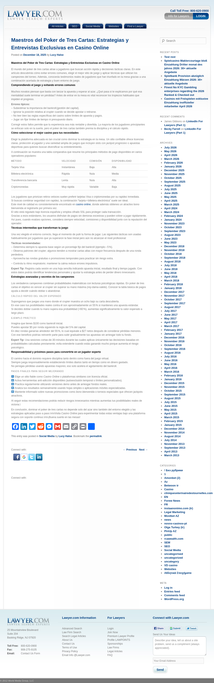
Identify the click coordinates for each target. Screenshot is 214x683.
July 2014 (170, 440)
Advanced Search (72, 628)
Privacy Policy (70, 651)
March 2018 (171, 280)
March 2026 (171, 158)
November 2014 (174, 432)
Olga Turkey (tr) (174, 527)
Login (200, 16)
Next (143, 449)
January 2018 (172, 288)
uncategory (171, 561)
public (168, 534)
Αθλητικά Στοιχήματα (177, 572)
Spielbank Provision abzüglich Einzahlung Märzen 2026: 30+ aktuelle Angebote (184, 79)
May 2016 (170, 364)
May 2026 (170, 151)
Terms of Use (69, 647)
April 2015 (170, 413)
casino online (83, 204)
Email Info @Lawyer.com (76, 655)
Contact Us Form (30, 653)
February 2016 (173, 375)
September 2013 (174, 447)
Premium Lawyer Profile (120, 636)
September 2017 (174, 303)
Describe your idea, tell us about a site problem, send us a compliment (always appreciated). (179, 646)
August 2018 (172, 261)
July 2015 (170, 402)
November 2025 (174, 174)
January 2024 (172, 219)
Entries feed (172, 591)
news (167, 519)
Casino (168, 489)
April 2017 (170, 322)
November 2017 (174, 295)
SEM (167, 542)
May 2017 (170, 318)
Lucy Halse (57, 54)
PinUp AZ (170, 531)
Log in (168, 587)
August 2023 (172, 234)
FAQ (109, 655)
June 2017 (170, 314)
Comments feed (174, 595)
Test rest (169, 56)
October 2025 (172, 177)
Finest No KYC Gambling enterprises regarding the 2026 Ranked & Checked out (184, 91)
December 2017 (174, 291)
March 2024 (171, 212)
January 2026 (172, 166)
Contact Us (68, 643)
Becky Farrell (172, 129)
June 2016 (170, 360)
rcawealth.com (173, 538)
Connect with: (19, 477)
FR (166, 504)
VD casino (170, 565)
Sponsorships (115, 643)
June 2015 (170, 405)
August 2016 (172, 352)
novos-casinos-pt (175, 523)
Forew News (172, 500)
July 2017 (170, 310)
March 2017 (171, 326)
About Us (67, 639)
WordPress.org (174, 599)
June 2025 (170, 193)
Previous (130, 449)
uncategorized (173, 557)
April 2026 (170, 155)
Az (166, 481)
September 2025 (174, 181)
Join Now (112, 632)
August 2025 (172, 185)
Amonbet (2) (172, 477)
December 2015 (174, 383)
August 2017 (172, 307)
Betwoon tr (171, 485)
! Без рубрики (173, 470)
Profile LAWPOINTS (118, 639)
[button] (17, 459)
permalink (96, 436)
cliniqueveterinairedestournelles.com (188, 493)
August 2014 (172, 436)
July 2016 (170, 356)
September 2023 (174, 231)
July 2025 (170, 189)
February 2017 (173, 329)
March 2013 (171, 455)
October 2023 (172, 227)
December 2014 (174, 428)
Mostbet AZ (171, 515)
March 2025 (171, 204)
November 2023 (174, 223)
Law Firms (113, 647)
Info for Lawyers (178, 16)
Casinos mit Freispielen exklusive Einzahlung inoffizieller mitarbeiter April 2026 (186, 102)
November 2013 (174, 443)
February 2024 (173, 215)
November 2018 (174, 250)
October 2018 (172, 253)
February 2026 (173, 162)
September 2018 (174, 257)
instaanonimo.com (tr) (178, 508)
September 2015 (174, 394)
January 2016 (172, 379)
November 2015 (174, 386)
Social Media (47, 436)
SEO (167, 546)
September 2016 (174, 348)
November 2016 (174, 341)
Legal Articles (114, 651)
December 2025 (174, 170)
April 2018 (170, 276)
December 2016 (174, 337)
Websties (170, 569)
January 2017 (172, 333)
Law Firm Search (71, 632)
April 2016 (170, 367)
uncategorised (173, 553)
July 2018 (170, 265)
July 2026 (170, 147)
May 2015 (170, 409)
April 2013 (170, 451)
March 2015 (171, 417)
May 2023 (170, 242)
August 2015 (172, 398)
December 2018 (174, 246)
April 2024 (170, 208)
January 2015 (172, 424)
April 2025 (170, 200)
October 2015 (172, 390)
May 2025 (170, 196)
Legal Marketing (174, 512)
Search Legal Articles (74, 636)
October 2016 (172, 345)
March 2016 (171, 371)
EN (166, 496)
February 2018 (173, 284)
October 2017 (172, 299)
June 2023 (170, 238)
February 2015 (173, 421)
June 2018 (170, 269)
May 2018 (170, 272)
